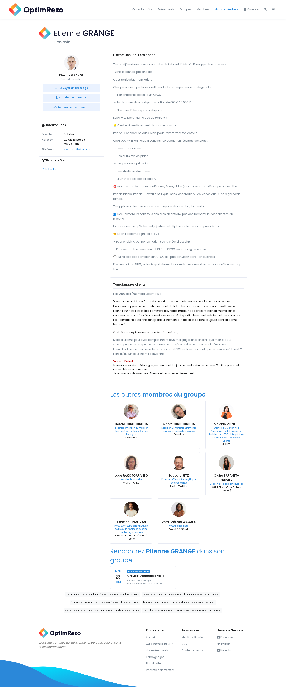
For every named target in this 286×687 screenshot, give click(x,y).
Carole (131, 424)
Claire (226, 477)
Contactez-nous (193, 650)
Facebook (225, 637)
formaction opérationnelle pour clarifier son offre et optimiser (105, 602)
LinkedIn (49, 169)
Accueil (150, 637)
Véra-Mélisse (179, 522)
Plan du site (153, 663)
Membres (203, 9)
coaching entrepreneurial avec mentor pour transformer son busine (102, 610)
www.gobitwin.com (76, 149)
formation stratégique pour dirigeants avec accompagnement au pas (182, 610)
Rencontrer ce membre (71, 107)
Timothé (131, 522)
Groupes (185, 9)
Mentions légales (193, 637)
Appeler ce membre (71, 97)
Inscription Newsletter (160, 670)
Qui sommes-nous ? (159, 644)
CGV (184, 644)
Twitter (223, 644)
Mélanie (226, 424)
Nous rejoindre (225, 9)
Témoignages (155, 657)
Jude (131, 475)
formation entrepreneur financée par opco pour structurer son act (103, 594)
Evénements (166, 9)
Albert (179, 424)
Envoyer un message (71, 88)
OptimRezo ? (141, 9)
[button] (265, 9)
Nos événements (157, 650)
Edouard (179, 475)
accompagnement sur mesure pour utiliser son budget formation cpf (181, 594)
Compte (251, 9)
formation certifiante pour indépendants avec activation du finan (178, 602)
